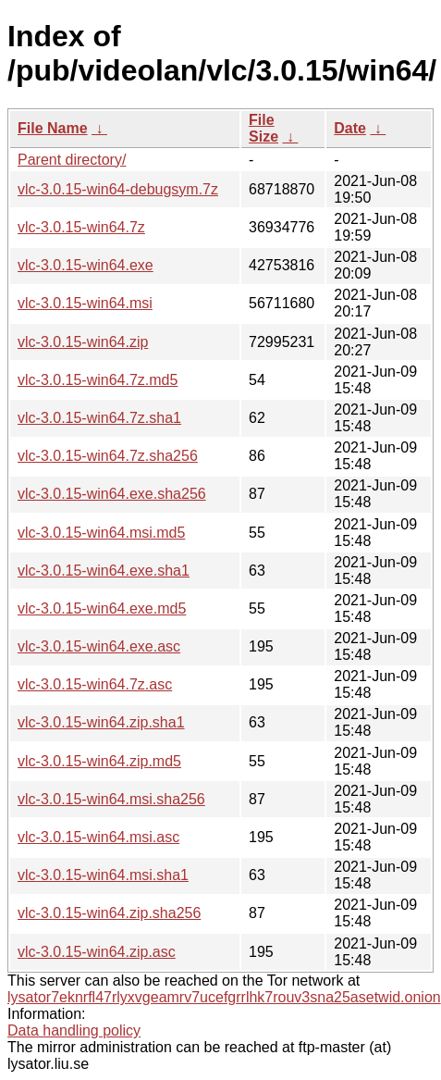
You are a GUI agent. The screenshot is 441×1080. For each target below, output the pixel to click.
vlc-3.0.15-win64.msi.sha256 (111, 799)
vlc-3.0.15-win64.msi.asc (98, 837)
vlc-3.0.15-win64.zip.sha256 (109, 913)
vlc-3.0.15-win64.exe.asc (99, 646)
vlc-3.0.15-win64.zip (83, 342)
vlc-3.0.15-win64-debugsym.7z (118, 189)
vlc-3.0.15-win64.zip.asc (97, 952)
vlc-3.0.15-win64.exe (85, 265)
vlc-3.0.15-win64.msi (85, 303)
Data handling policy (74, 1030)
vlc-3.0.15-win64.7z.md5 (98, 380)
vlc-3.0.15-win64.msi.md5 (101, 532)
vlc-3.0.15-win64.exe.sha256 (112, 494)
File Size (263, 128)
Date (350, 128)
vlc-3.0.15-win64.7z (81, 227)
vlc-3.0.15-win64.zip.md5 (99, 761)
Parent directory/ (72, 160)
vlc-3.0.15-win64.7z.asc (95, 684)
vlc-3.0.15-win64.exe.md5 (102, 608)
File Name (53, 128)
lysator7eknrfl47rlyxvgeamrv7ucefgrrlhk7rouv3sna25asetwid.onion (224, 997)
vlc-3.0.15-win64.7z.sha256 (108, 456)
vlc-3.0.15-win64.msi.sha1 (103, 875)
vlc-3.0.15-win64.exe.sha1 (104, 570)
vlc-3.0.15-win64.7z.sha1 (99, 418)
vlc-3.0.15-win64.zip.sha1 (101, 722)
